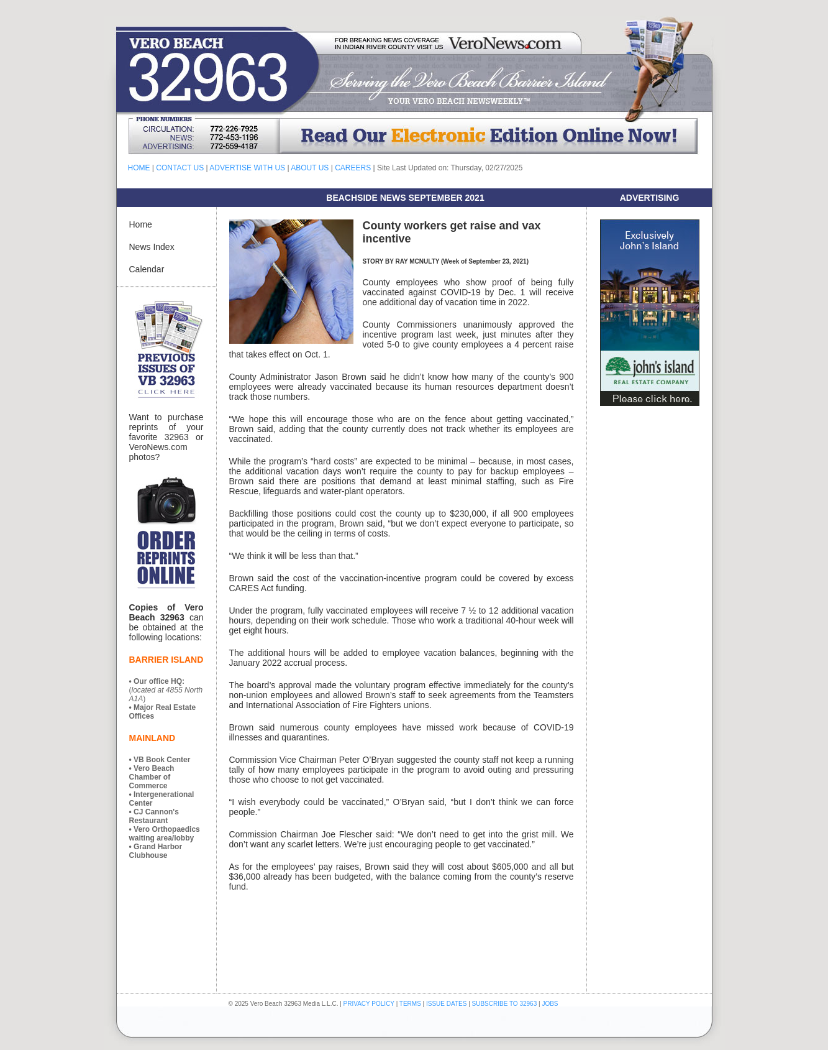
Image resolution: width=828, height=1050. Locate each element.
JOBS (550, 1003)
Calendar (147, 269)
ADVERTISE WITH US (247, 167)
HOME (139, 167)
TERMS (410, 1003)
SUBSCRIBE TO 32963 (505, 1003)
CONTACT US (180, 167)
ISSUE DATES (446, 1003)
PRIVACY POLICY (368, 1003)
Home (140, 224)
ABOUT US (310, 167)
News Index (152, 247)
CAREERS (353, 167)
